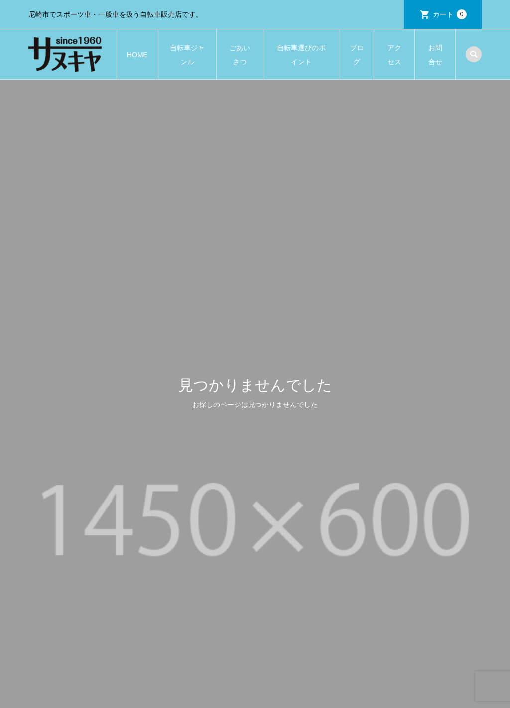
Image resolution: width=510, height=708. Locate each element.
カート (450, 14)
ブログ (357, 55)
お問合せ (435, 55)
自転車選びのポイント (301, 55)
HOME (137, 55)
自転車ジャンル (187, 55)
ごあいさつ (239, 55)
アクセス (394, 55)
